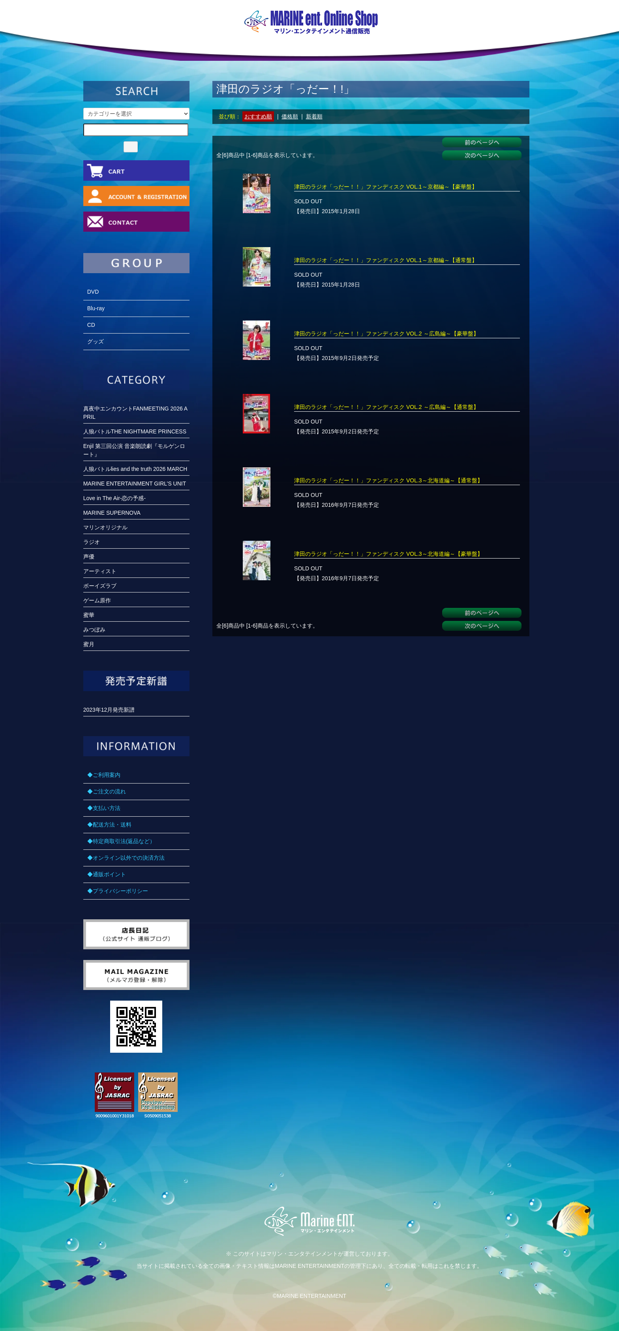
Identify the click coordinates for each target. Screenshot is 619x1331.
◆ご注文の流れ (106, 791)
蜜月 (88, 644)
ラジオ (91, 542)
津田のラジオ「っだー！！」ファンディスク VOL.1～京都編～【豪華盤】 (385, 187)
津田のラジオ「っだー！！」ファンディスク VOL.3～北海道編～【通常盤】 (388, 480)
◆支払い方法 (103, 808)
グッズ (95, 341)
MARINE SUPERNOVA (112, 513)
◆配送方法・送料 (109, 824)
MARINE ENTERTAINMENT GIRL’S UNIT (134, 483)
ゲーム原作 (97, 600)
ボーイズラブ (99, 586)
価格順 (289, 116)
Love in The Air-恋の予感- (114, 498)
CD (91, 325)
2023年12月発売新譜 (109, 710)
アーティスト (99, 571)
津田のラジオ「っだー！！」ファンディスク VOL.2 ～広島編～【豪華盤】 (386, 333)
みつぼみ (94, 629)
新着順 (314, 116)
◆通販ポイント (106, 874)
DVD (93, 292)
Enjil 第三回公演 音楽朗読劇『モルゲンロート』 (134, 450)
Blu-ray (96, 308)
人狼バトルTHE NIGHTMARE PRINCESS (134, 431)
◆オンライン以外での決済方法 (126, 858)
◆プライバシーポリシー (117, 891)
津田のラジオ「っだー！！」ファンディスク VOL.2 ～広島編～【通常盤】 (386, 407)
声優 (88, 556)
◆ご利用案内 (103, 775)
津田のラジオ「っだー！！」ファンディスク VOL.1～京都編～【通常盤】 (385, 260)
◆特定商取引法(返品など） (121, 841)
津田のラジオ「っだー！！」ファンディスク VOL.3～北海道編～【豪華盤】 (388, 554)
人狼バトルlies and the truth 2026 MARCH (135, 469)
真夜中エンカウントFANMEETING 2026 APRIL (135, 412)
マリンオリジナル (105, 527)
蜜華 (88, 615)
